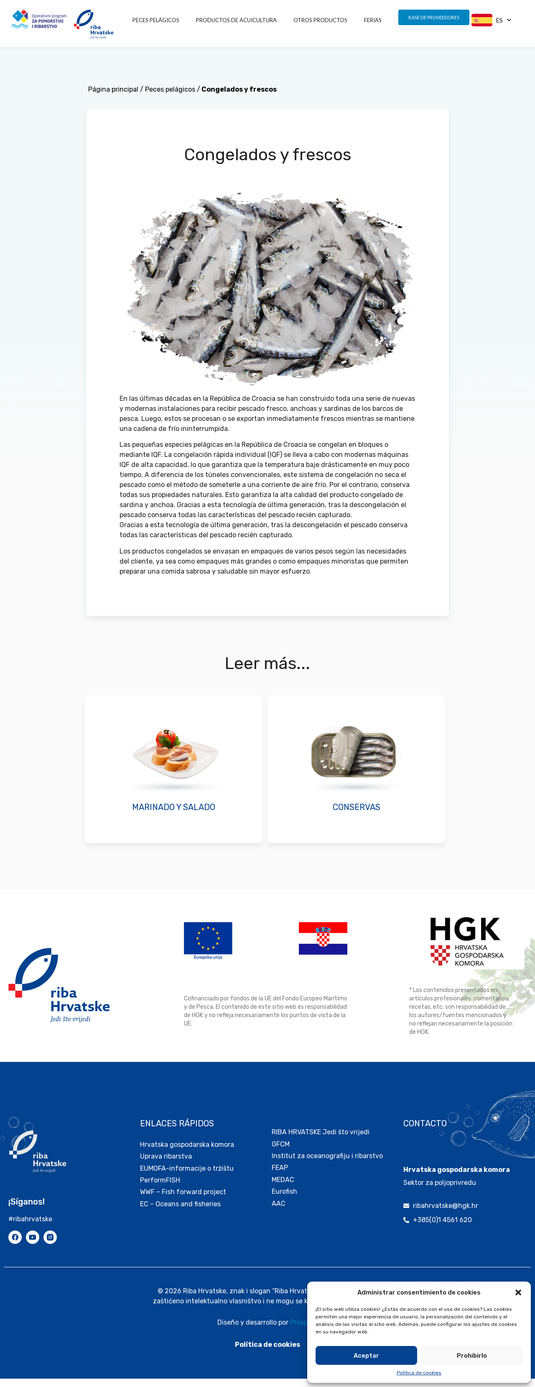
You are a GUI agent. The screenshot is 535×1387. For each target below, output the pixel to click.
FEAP (280, 1176)
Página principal (113, 98)
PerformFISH (160, 1188)
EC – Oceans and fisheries (181, 1212)
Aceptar (366, 1355)
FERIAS (373, 20)
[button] (518, 1292)
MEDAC (283, 1188)
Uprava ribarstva (166, 1165)
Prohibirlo (472, 1355)
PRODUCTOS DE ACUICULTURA (236, 20)
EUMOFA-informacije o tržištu (187, 1177)
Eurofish (284, 1200)
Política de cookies (419, 1373)
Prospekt (304, 1331)
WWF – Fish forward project (183, 1200)
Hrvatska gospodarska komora (187, 1153)
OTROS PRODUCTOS (320, 20)
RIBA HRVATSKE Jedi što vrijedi (320, 1140)
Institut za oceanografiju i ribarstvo (327, 1164)
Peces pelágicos (155, 20)
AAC (278, 1212)
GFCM (281, 1152)
